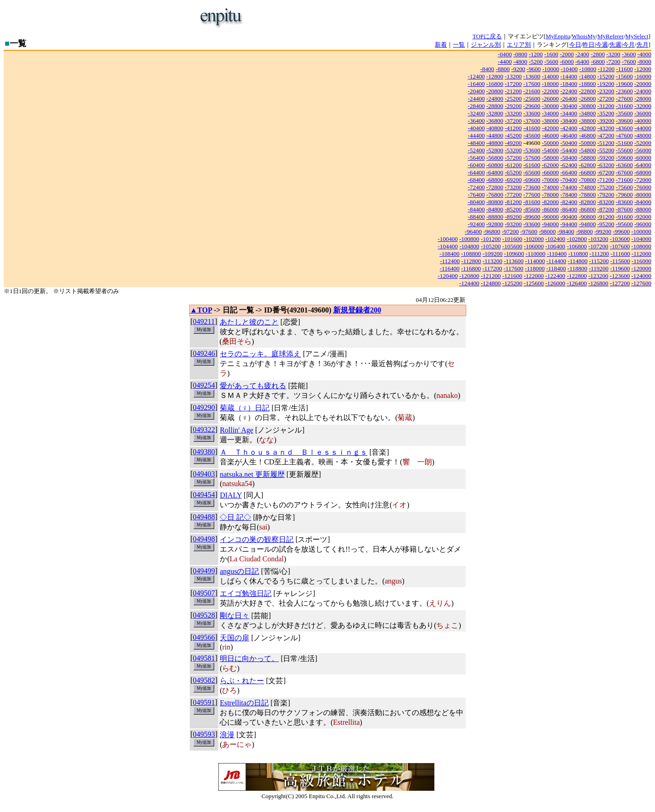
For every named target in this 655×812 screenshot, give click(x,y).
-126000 (555, 283)
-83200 (605, 201)
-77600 (532, 194)
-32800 (494, 113)
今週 (602, 44)
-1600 (551, 54)
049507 (204, 593)
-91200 (605, 216)
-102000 (534, 238)
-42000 (550, 128)
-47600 (624, 135)
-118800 (577, 268)
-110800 (578, 253)
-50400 (568, 142)
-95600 (624, 224)
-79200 (605, 194)
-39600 (624, 120)
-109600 (514, 253)
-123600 (620, 275)
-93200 (513, 224)
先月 (643, 44)
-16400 (476, 83)
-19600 (624, 83)
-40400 (476, 128)
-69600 (532, 179)
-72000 (642, 179)
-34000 (550, 113)
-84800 (494, 209)
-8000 (644, 61)
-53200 (513, 150)
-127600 (641, 283)
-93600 (532, 224)
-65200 (513, 172)
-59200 (605, 157)
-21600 (532, 91)
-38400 (568, 120)
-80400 (476, 201)
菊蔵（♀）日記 (245, 408)
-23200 (605, 91)
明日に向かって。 (249, 658)
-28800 (494, 105)
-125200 (512, 283)
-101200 (491, 238)
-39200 (605, 120)
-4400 (504, 61)
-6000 (567, 61)
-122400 (555, 275)
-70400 (568, 179)
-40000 (642, 120)
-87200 (605, 209)
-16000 (642, 76)
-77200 (513, 194)
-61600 (532, 165)
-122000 (534, 275)
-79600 (624, 194)
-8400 (487, 69)
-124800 (491, 283)
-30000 (550, 105)
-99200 (602, 231)
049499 (204, 571)
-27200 (605, 98)
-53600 (532, 150)
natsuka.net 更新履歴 (252, 474)
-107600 (620, 246)
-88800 (494, 216)
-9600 (534, 69)
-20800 (494, 91)
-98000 (547, 231)
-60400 (476, 165)
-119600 (620, 268)
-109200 (492, 253)
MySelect (637, 36)
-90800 (587, 216)
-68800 (494, 179)
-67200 (605, 172)
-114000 (535, 261)
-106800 (577, 246)
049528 (204, 615)
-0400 (504, 54)
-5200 (536, 61)
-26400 (568, 98)
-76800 (494, 194)
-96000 (642, 224)
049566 (204, 637)
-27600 (624, 98)
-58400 (568, 157)
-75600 (624, 187)
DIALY (231, 495)
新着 (441, 44)
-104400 (447, 246)
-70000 (550, 179)
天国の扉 (234, 638)
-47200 (605, 135)
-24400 (476, 98)
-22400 (568, 91)
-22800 (587, 91)
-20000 (642, 83)
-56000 (642, 150)
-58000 (550, 157)
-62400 (568, 165)
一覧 (459, 44)
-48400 (476, 142)
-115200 (599, 261)
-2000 (567, 54)
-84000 (642, 201)
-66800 (587, 172)
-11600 (624, 69)
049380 (204, 452)
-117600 (513, 268)
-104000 (641, 238)
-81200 (513, 201)
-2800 (598, 54)
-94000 (550, 224)
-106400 (555, 246)
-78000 (550, 194)
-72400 (476, 187)
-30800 (587, 105)
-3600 (629, 54)
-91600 (624, 216)
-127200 (620, 283)
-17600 (532, 83)
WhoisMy (584, 36)
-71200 (605, 179)
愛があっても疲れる (253, 386)
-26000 (550, 98)
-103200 (598, 238)
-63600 (624, 165)
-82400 (568, 201)
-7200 (613, 61)
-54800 (587, 150)
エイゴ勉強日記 (245, 593)
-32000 (642, 105)
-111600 (620, 253)
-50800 (587, 142)
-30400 (568, 105)
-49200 (513, 142)
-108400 (449, 253)
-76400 (476, 194)
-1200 (536, 54)
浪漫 (227, 735)
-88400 (476, 216)
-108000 (641, 246)
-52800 (494, 150)
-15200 (605, 76)
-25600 (532, 98)
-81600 (532, 201)
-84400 (476, 209)
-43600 (624, 128)
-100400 (447, 238)
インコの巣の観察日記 (257, 539)
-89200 (513, 216)
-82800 (587, 201)
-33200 (513, 113)
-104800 (469, 246)
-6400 (582, 61)
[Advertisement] (358, 17)
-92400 (476, 224)
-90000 (550, 216)
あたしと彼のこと (249, 322)
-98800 (584, 231)
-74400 (568, 187)
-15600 (624, 76)
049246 (204, 353)
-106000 (534, 246)
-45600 (532, 135)
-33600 (532, 113)
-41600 (532, 128)
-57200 (513, 157)
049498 (204, 539)
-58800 (587, 157)
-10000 (550, 69)
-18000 (550, 83)
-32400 (476, 113)
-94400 (568, 224)
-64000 (642, 165)
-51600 (624, 142)
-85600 (532, 209)
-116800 (471, 268)
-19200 (605, 83)
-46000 (550, 135)
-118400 (556, 268)
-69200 (513, 179)
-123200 (598, 275)
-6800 (598, 61)
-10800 (587, 69)
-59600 (624, 157)
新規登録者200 (357, 310)
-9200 (518, 69)
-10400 (569, 69)
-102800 (577, 238)
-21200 (513, 91)
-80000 (642, 194)
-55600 (624, 150)
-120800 (469, 275)
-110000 (536, 253)
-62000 (550, 165)
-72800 (494, 187)
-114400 (556, 261)
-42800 (587, 128)
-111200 (599, 253)
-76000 (642, 187)
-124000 (641, 275)
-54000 (550, 150)
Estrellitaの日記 (244, 703)
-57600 (532, 157)
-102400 (555, 238)
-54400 (568, 150)
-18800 (587, 83)
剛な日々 (234, 616)
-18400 (568, 83)
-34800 (587, 113)
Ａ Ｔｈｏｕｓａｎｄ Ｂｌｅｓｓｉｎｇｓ (293, 452)
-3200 (613, 54)
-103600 (620, 238)
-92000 (642, 216)
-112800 (471, 261)
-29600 (532, 105)
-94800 (587, 224)
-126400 (577, 283)
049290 (204, 407)
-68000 (642, 172)
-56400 (476, 157)
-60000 (642, 157)
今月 (629, 44)
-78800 (587, 194)
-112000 (641, 253)
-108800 (471, 253)
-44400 (476, 135)
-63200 (605, 165)
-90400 (568, 216)
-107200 (598, 246)
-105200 (491, 246)
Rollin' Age (236, 430)
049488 (204, 517)
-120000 (641, 268)
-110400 (557, 253)
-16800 (494, 83)
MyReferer (610, 36)
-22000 (550, 91)
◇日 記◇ (235, 517)
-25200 (513, 98)
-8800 (503, 69)
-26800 (587, 98)
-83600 (624, 201)
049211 (204, 321)
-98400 (565, 231)
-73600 (532, 187)
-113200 (492, 261)
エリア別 (519, 44)
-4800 (520, 61)
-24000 (642, 91)
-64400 (476, 172)
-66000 (550, 172)
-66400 (568, 172)
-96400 (473, 231)
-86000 (550, 209)
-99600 (621, 231)
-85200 (513, 209)
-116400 (450, 268)
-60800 (494, 165)
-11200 (606, 69)
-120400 (447, 275)
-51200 (605, 142)
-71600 (624, 179)
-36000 (642, 113)
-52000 (642, 142)
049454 (204, 495)
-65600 (532, 172)
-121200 (491, 275)
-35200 (605, 113)
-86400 (568, 209)
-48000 (642, 135)
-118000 (535, 268)
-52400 (476, 150)
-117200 (492, 268)
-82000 (550, 201)
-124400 (469, 283)
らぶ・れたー (242, 681)
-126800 (598, 283)
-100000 (641, 231)
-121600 (512, 275)
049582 (204, 680)
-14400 (568, 76)
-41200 (513, 128)
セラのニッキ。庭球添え (260, 354)
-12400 (476, 76)
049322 (204, 429)
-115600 (620, 261)
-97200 (510, 231)
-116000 (641, 261)
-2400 (582, 54)
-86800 (587, 209)
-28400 (476, 105)
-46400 (568, 135)
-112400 (450, 261)
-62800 (587, 165)
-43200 (605, 128)
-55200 (605, 150)
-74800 (587, 187)
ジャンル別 (486, 44)
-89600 (532, 216)
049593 (204, 734)
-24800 (494, 98)
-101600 (512, 238)
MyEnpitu (558, 36)
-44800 (494, 135)
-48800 (494, 142)
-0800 (520, 54)
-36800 (494, 120)
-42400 (568, 128)
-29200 (513, 105)
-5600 (551, 61)
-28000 (642, 98)
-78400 (568, 194)
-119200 (598, 268)
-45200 (513, 135)
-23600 (624, 91)
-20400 (476, 91)
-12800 (494, 76)
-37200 (513, 120)
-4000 (644, 54)
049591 (204, 702)
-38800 (587, 120)
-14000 (550, 76)
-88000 (642, 209)
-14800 (587, 76)
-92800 (494, 224)
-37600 (532, 120)
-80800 (494, 201)
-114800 (578, 261)
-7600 (629, 61)
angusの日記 (239, 571)
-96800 (491, 231)
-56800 (494, 157)
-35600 (624, 113)
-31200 (605, 105)
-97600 (528, 231)
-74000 (550, 187)
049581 (204, 658)
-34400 (568, 113)
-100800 (469, 238)
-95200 (605, 224)
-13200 (513, 76)
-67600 (624, 172)
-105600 (512, 246)
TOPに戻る (487, 36)
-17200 (513, 83)
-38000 (550, 120)
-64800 (494, 172)
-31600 (624, 105)
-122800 (577, 275)
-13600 (532, 76)
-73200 (513, 187)
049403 (204, 474)
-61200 (513, 165)
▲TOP (201, 310)
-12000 (642, 69)
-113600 (513, 261)
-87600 (624, 209)
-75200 (605, 187)
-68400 (476, 179)
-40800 (494, 128)
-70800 (587, 179)
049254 (204, 385)
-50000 (550, 142)
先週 (615, 44)
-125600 (534, 283)
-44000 (642, 128)
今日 (575, 44)
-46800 (587, 135)
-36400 (476, 120)
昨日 (589, 44)
